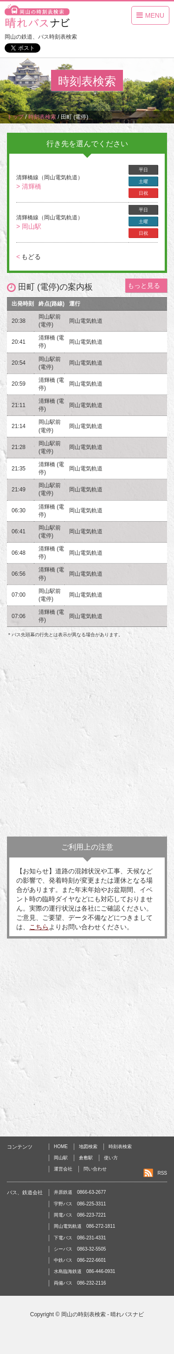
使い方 (111, 1157)
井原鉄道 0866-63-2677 (80, 1192)
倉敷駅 (86, 1157)
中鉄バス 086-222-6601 (80, 1260)
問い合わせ (95, 1168)
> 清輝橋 (28, 186)
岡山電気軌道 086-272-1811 (84, 1226)
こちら (39, 927)
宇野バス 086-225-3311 (80, 1203)
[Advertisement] (87, 740)
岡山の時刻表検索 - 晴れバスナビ (102, 1314)
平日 (143, 169)
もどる (28, 256)
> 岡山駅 (28, 226)
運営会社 (63, 1168)
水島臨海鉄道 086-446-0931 (84, 1271)
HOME (61, 1146)
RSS (162, 1173)
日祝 (143, 193)
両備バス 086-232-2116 (80, 1283)
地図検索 (88, 1146)
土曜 (143, 181)
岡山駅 (61, 1157)
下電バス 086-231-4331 (80, 1237)
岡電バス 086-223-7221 (80, 1215)
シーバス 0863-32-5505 (80, 1249)
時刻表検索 (120, 1146)
